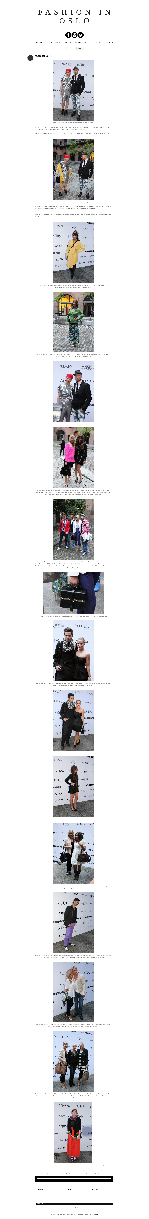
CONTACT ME (40, 42)
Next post (95, 1189)
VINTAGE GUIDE (68, 42)
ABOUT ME (49, 42)
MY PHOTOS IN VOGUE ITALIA (83, 42)
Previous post (41, 1189)
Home (69, 1189)
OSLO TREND (109, 42)
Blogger (96, 1214)
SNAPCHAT (58, 42)
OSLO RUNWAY (98, 42)
